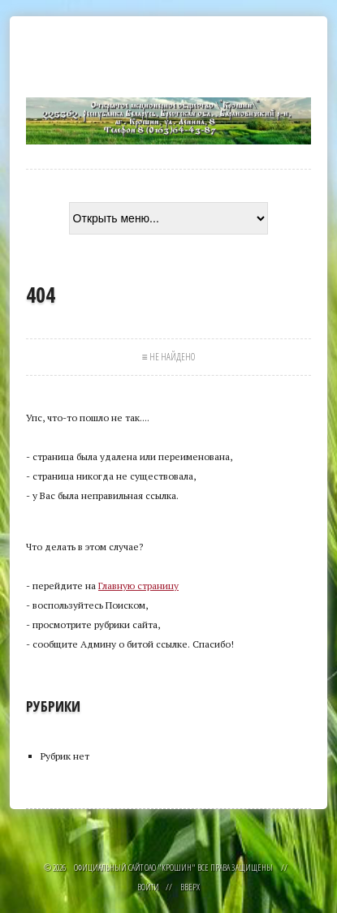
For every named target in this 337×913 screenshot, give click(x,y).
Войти (148, 887)
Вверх (190, 887)
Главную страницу (138, 585)
